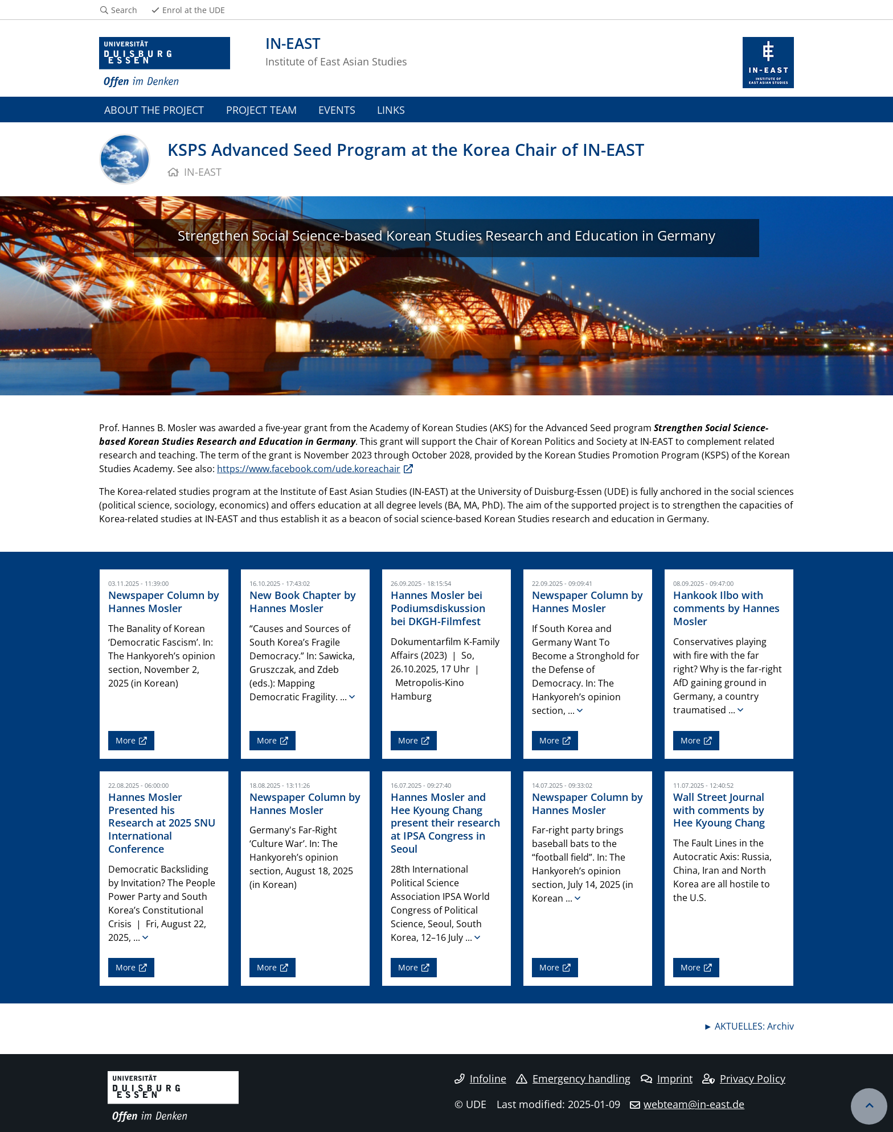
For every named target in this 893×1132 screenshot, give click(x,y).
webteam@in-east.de (694, 1104)
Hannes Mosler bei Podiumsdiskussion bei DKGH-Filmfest (438, 608)
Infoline (480, 1078)
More (126, 740)
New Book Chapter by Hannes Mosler (302, 601)
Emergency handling (573, 1078)
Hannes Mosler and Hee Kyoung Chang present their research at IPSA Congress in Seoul (445, 823)
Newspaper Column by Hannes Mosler (163, 601)
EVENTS (336, 109)
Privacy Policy (743, 1078)
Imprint (667, 1078)
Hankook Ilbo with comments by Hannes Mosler (726, 608)
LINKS (391, 109)
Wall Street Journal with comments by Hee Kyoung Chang (719, 810)
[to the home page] (164, 62)
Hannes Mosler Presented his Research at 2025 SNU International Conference (161, 823)
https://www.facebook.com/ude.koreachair (308, 468)
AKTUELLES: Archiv (754, 1026)
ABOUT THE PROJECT (154, 109)
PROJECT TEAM (261, 109)
